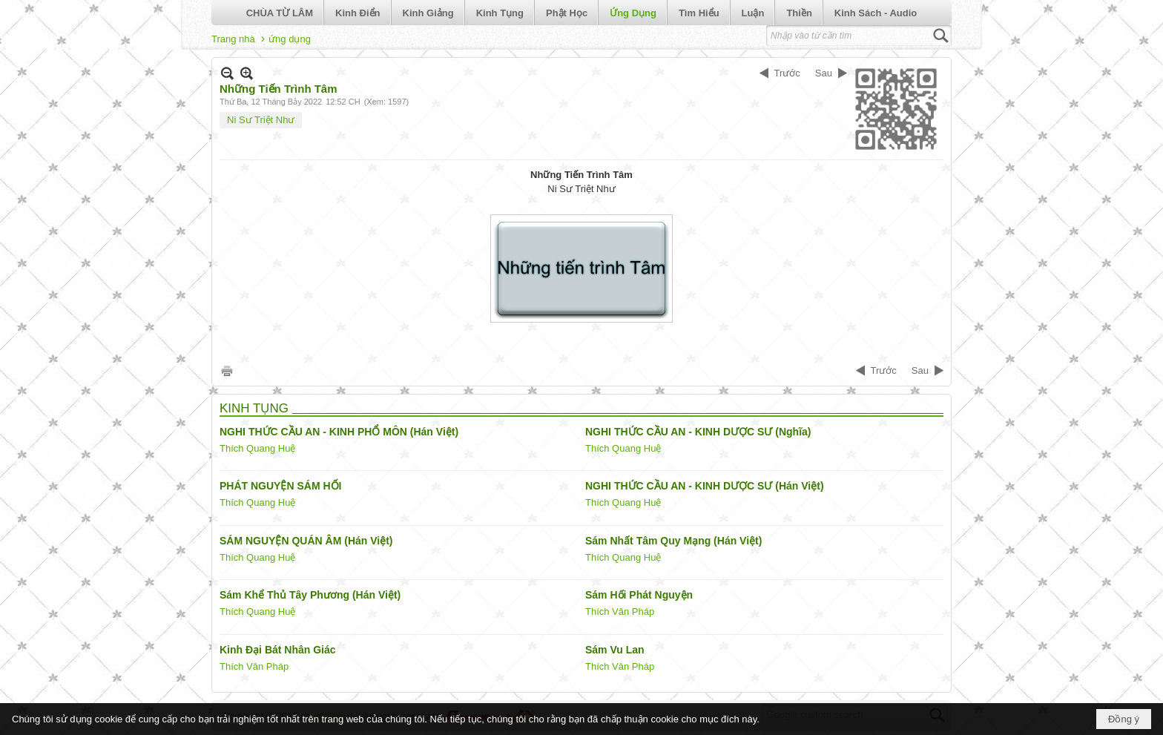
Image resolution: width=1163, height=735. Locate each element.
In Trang (227, 370)
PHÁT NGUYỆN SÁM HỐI (280, 486)
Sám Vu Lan (615, 650)
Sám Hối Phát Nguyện (639, 595)
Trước (787, 73)
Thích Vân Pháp (619, 611)
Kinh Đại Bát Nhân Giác (278, 650)
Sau (823, 73)
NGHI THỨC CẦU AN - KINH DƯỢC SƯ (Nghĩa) (698, 432)
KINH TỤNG (254, 408)
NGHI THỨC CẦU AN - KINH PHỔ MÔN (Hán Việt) (339, 432)
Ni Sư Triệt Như (260, 119)
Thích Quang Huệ (257, 448)
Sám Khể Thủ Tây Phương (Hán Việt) (310, 595)
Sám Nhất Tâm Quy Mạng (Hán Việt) (673, 541)
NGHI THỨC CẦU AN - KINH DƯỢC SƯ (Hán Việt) (704, 486)
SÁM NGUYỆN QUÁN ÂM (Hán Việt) (306, 541)
